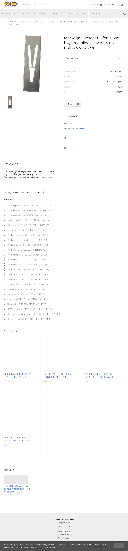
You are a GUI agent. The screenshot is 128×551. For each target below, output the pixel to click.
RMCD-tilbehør (20, 21)
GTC (45, 4)
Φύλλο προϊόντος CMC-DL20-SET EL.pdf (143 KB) (28, 309)
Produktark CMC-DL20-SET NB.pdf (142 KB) (25, 249)
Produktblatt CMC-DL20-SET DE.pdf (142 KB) (25, 264)
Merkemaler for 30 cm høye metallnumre (58, 375)
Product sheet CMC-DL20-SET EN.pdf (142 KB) (26, 235)
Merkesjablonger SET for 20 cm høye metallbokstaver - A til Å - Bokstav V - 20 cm (17, 488)
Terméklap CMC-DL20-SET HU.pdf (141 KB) (24, 289)
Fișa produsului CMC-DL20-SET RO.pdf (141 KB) (26, 220)
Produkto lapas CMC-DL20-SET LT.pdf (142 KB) (26, 269)
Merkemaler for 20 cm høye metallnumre (17, 375)
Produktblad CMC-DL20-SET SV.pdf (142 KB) (25, 259)
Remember (72, 116)
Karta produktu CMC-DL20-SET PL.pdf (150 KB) (26, 225)
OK (119, 545)
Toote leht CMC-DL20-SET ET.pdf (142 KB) (24, 294)
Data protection (65, 547)
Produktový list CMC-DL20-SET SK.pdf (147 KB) (26, 279)
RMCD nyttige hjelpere (41, 21)
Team (33, 4)
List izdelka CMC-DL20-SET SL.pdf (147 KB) (24, 230)
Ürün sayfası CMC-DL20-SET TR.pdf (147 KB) (25, 304)
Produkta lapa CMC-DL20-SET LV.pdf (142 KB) (26, 245)
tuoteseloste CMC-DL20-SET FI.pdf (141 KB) (25, 299)
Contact (40, 4)
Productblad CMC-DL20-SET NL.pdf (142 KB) (25, 240)
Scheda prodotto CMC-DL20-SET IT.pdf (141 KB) (27, 284)
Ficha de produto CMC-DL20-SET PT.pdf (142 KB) (27, 205)
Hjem (23, 4)
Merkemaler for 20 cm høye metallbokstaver (99, 375)
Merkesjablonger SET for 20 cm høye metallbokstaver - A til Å (87, 21)
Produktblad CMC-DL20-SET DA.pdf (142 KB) (25, 254)
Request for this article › (74, 128)
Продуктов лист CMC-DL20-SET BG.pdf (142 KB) (27, 319)
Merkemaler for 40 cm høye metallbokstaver (17, 439)
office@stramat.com (64, 538)
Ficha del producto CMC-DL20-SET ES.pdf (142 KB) (28, 210)
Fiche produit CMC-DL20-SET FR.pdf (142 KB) (25, 215)
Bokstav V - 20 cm (12, 24)
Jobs (27, 4)
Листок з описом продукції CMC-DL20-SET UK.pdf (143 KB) (32, 314)
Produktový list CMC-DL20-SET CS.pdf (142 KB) (26, 274)
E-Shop (7, 21)
